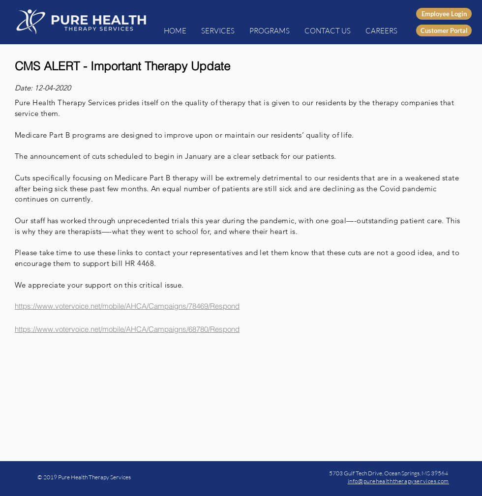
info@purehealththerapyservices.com (398, 481)
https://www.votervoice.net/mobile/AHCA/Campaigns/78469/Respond (127, 306)
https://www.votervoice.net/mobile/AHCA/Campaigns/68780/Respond (127, 329)
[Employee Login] (444, 14)
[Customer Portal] (444, 30)
